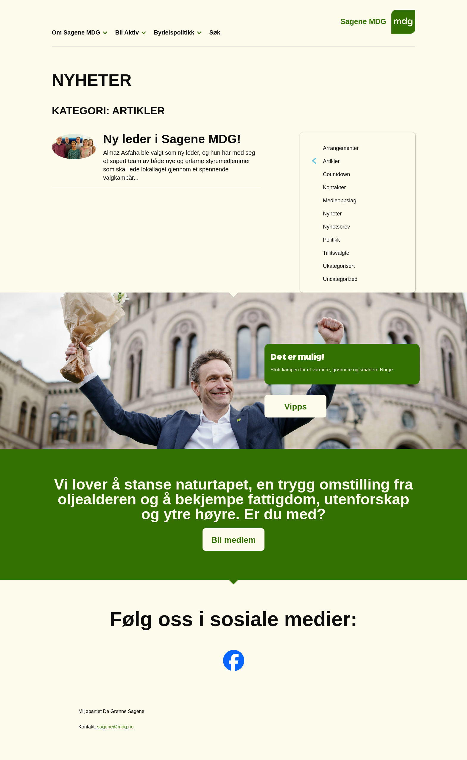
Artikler (331, 161)
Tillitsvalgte (336, 253)
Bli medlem (233, 540)
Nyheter (332, 214)
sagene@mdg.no (115, 726)
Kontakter (334, 187)
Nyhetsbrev (336, 227)
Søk (214, 32)
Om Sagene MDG (76, 32)
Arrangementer (341, 148)
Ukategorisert (339, 266)
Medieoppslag (339, 201)
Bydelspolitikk (174, 32)
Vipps (295, 406)
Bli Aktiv (127, 32)
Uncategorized (340, 279)
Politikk (331, 240)
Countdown (336, 174)
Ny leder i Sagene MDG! (172, 139)
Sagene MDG (363, 19)
